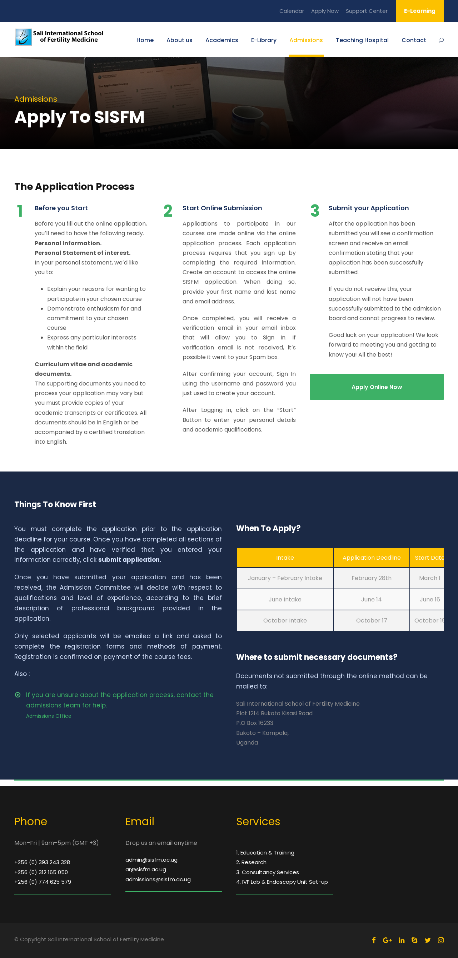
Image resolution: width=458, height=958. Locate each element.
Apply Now (325, 11)
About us (179, 40)
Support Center (367, 11)
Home (145, 40)
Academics (221, 40)
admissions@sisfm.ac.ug (158, 879)
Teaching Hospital (362, 40)
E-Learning (419, 11)
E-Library (264, 40)
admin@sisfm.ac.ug (151, 859)
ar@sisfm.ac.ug (145, 869)
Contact (414, 40)
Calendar (291, 11)
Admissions (306, 40)
